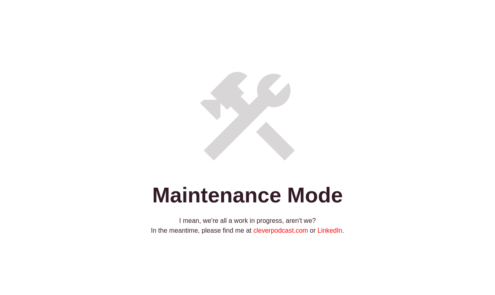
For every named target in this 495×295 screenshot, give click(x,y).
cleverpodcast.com (280, 230)
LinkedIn (330, 230)
